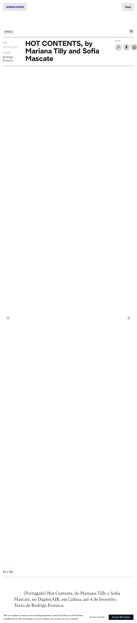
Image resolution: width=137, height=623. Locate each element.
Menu (128, 7)
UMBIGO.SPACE (15, 7)
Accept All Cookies (121, 617)
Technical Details (97, 617)
